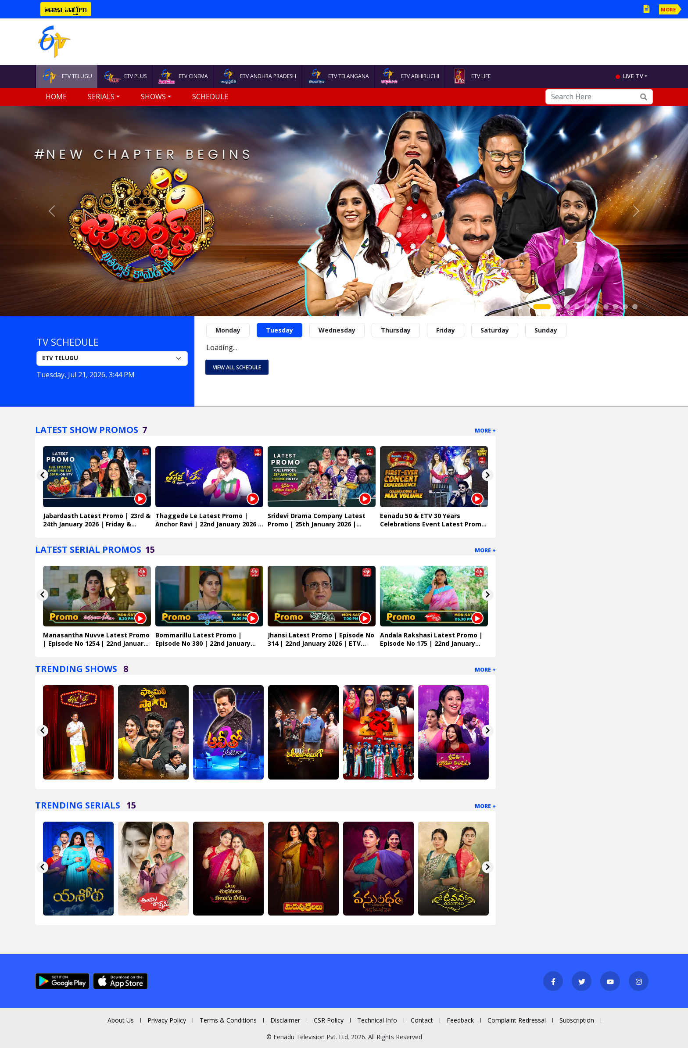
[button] (51, 211)
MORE (668, 9)
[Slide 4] (577, 306)
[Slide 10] (635, 306)
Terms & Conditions (228, 1020)
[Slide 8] (615, 306)
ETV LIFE (471, 76)
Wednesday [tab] (337, 330)
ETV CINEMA (183, 76)
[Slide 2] (557, 306)
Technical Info (377, 1020)
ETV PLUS (125, 76)
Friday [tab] (445, 330)
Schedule (210, 96)
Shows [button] (153, 96)
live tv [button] (633, 76)
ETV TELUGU (66, 76)
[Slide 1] (542, 306)
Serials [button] (101, 96)
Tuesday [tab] (279, 330)
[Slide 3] (567, 306)
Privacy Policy (166, 1020)
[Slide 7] (606, 306)
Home (56, 96)
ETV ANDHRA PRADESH (257, 76)
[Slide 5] (586, 306)
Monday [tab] (227, 330)
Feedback (460, 1020)
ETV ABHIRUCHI (409, 76)
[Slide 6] (596, 306)
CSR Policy (329, 1020)
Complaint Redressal (516, 1020)
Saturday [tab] (494, 330)
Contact (422, 1020)
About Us (121, 1020)
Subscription (576, 1020)
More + (485, 430)
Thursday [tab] (396, 330)
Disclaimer (285, 1020)
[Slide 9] (625, 306)
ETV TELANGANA (338, 76)
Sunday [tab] (545, 330)
